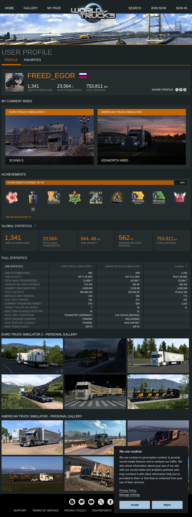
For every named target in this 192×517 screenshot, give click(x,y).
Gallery (31, 8)
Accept (135, 504)
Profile (11, 60)
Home (9, 8)
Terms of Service (45, 510)
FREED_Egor (51, 76)
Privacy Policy (76, 510)
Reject (167, 504)
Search (134, 8)
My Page (54, 8)
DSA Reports (101, 510)
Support (20, 510)
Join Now (158, 8)
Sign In (181, 8)
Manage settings (129, 494)
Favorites (32, 60)
